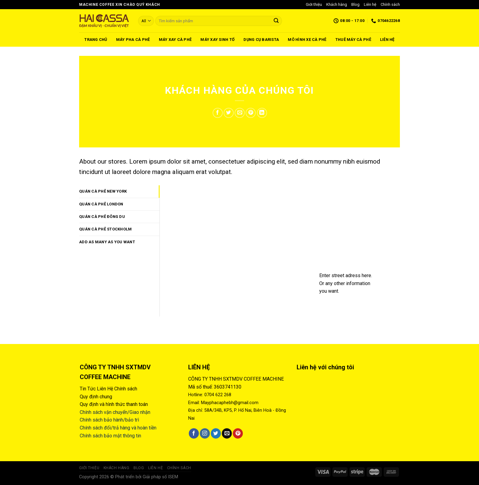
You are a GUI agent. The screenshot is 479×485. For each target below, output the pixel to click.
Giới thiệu (314, 4)
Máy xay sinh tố (217, 39)
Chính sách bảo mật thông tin (110, 436)
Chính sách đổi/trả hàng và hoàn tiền (118, 428)
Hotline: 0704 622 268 (209, 394)
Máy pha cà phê (133, 39)
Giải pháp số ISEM (160, 477)
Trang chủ (95, 39)
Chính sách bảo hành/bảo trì (109, 420)
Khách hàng (336, 4)
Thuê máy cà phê (353, 39)
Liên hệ (370, 4)
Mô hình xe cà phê (307, 39)
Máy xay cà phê (175, 39)
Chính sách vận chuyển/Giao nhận (115, 412)
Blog (355, 4)
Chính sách (390, 4)
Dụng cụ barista (261, 39)
